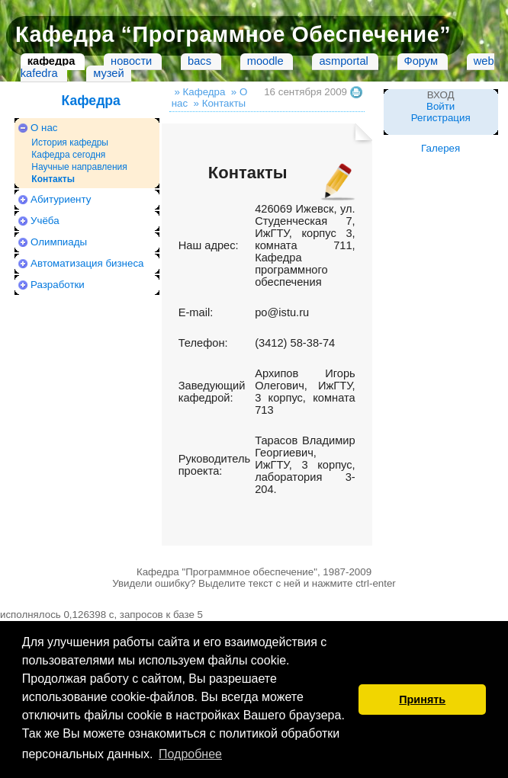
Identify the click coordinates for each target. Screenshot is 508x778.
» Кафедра (199, 92)
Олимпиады (59, 242)
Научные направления (79, 167)
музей (108, 73)
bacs (199, 61)
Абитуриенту (61, 199)
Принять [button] (422, 699)
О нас (44, 127)
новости (131, 61)
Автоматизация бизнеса (87, 263)
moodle (265, 61)
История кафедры (69, 142)
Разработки (58, 284)
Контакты (53, 179)
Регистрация (441, 117)
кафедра (51, 61)
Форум (421, 61)
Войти (440, 106)
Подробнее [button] (190, 754)
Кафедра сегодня (68, 154)
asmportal (343, 61)
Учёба (45, 220)
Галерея (440, 148)
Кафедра (90, 100)
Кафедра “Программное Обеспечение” (233, 34)
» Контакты (220, 103)
